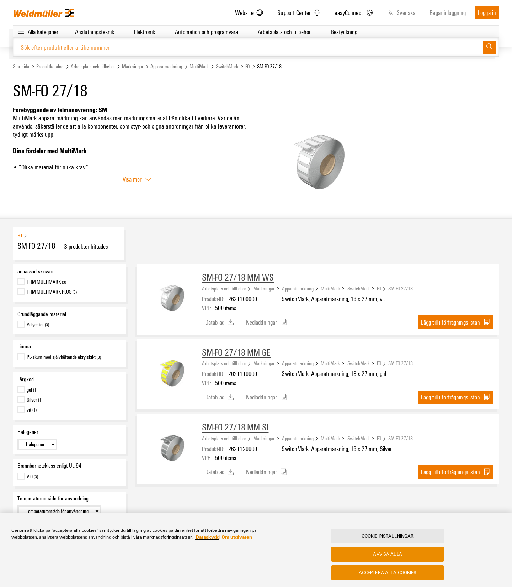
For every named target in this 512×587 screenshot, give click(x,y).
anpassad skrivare (36, 271)
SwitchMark (227, 66)
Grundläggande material (41, 314)
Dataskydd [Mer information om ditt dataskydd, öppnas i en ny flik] (207, 537)
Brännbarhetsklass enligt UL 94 (49, 466)
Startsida (21, 66)
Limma (24, 347)
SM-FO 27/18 (400, 288)
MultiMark (199, 66)
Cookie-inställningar (388, 536)
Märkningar (132, 66)
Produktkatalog (49, 66)
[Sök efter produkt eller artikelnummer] (248, 47)
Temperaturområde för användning (53, 499)
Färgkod (25, 379)
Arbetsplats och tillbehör (93, 66)
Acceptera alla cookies (388, 572)
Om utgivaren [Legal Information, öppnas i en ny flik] (237, 537)
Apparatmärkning (166, 66)
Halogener (27, 432)
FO (247, 66)
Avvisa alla (387, 554)
